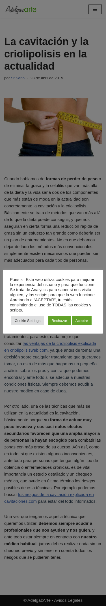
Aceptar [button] (81, 321)
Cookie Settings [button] (27, 321)
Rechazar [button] (59, 321)
